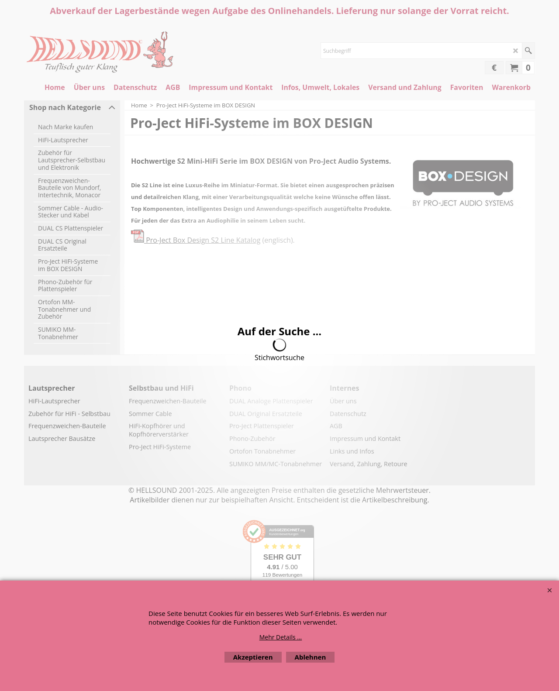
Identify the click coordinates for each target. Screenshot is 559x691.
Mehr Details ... (280, 637)
